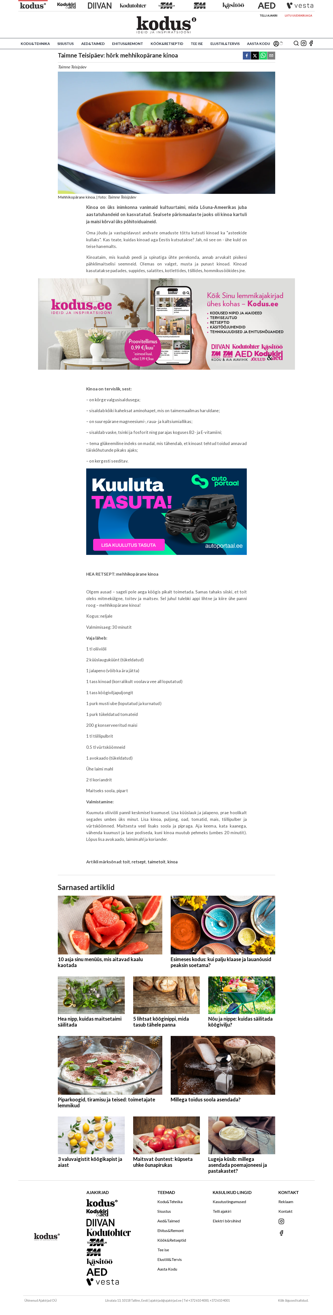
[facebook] (247, 56)
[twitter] (255, 56)
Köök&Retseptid (167, 43)
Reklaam (285, 1201)
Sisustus (65, 43)
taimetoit (157, 861)
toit (126, 861)
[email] (271, 56)
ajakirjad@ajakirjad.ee (166, 1300)
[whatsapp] (263, 56)
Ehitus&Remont (127, 43)
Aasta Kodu (258, 43)
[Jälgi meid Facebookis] (311, 43)
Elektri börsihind (227, 1220)
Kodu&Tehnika (35, 43)
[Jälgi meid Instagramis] (303, 43)
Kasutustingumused (229, 1201)
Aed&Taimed (93, 43)
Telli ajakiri (268, 15)
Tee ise (197, 43)
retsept (139, 861)
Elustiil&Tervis (225, 43)
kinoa (172, 861)
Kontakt (285, 1211)
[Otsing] (296, 43)
